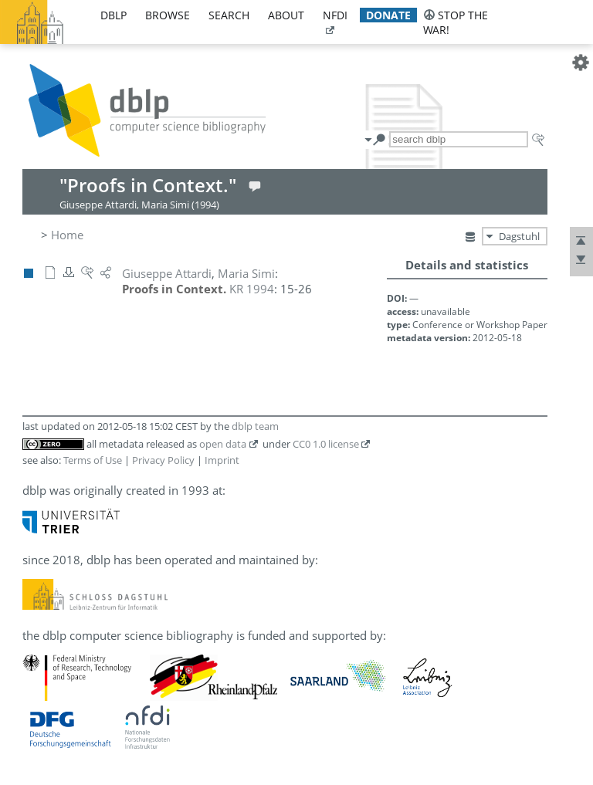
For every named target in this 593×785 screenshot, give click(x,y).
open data (222, 444)
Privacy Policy (163, 460)
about (286, 15)
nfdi (335, 15)
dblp (113, 15)
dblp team (255, 426)
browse (167, 15)
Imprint (222, 460)
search (228, 15)
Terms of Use (92, 460)
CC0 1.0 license (326, 444)
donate (388, 15)
